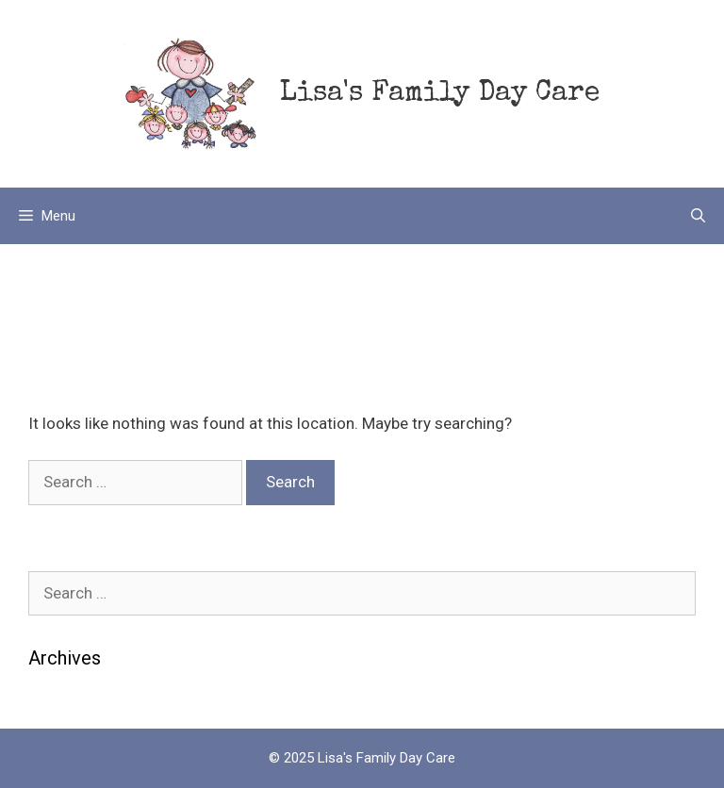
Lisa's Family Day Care (440, 94)
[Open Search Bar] (698, 216)
